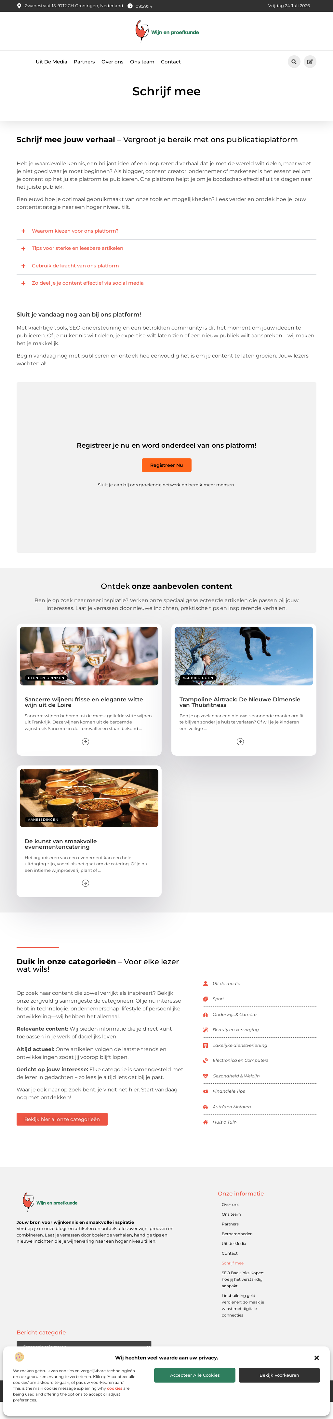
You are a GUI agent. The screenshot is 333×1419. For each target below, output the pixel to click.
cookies (114, 1388)
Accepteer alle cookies (195, 1375)
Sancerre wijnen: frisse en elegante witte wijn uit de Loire (84, 719)
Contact (171, 62)
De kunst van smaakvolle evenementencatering (61, 861)
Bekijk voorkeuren (279, 1375)
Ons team (142, 62)
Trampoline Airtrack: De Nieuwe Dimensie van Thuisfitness (240, 719)
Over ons (112, 62)
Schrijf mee (233, 1280)
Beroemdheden (237, 1251)
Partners (84, 62)
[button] (316, 1358)
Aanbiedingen (198, 695)
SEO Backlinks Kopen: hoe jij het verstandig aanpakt (243, 1297)
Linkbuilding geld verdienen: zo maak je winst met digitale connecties (243, 1323)
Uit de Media (234, 1261)
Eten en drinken (46, 695)
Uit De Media (51, 62)
